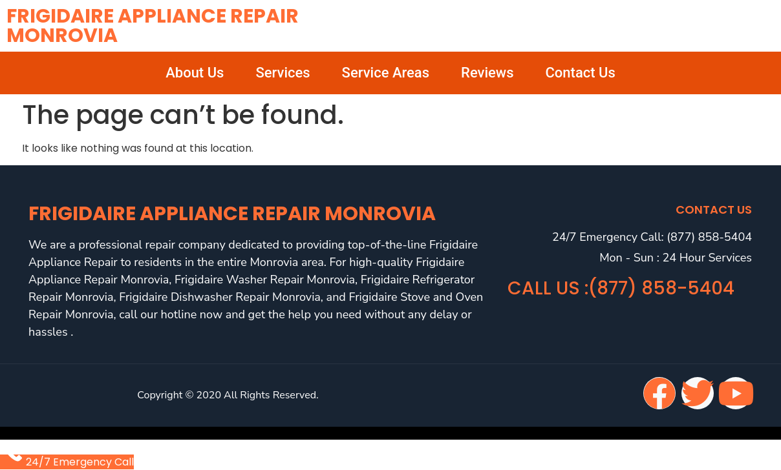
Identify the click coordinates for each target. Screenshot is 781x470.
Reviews (487, 73)
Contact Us (580, 73)
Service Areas (385, 73)
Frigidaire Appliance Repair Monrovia (152, 26)
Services (282, 73)
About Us (195, 73)
